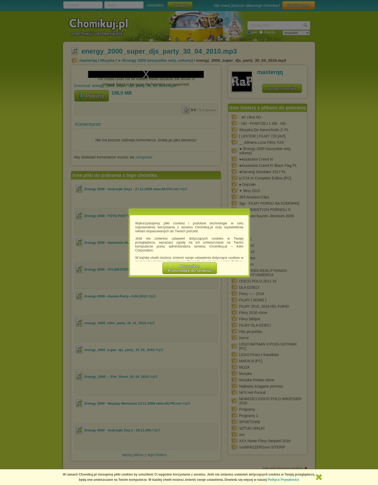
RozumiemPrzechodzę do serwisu (190, 268)
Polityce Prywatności (283, 480)
